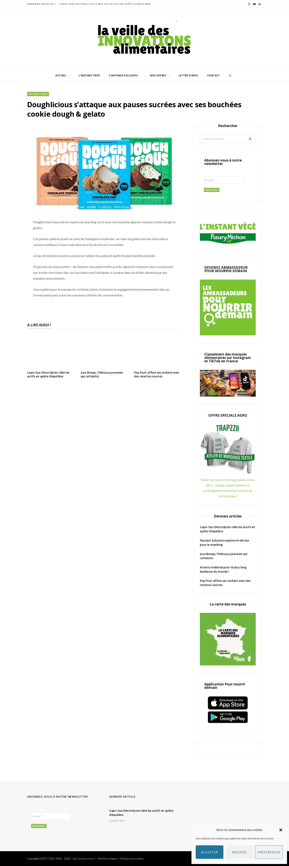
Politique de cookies (131, 858)
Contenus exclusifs (123, 75)
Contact (213, 75)
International (38, 93)
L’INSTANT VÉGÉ (89, 75)
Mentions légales (108, 858)
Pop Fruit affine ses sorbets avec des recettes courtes (156, 374)
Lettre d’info (188, 75)
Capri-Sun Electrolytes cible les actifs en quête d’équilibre (105, 4)
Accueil (60, 75)
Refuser (239, 852)
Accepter (209, 852)
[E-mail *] (224, 180)
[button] (281, 830)
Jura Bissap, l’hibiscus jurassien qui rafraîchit (102, 374)
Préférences (268, 852)
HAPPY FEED (47, 858)
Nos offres (158, 75)
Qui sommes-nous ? (84, 858)
